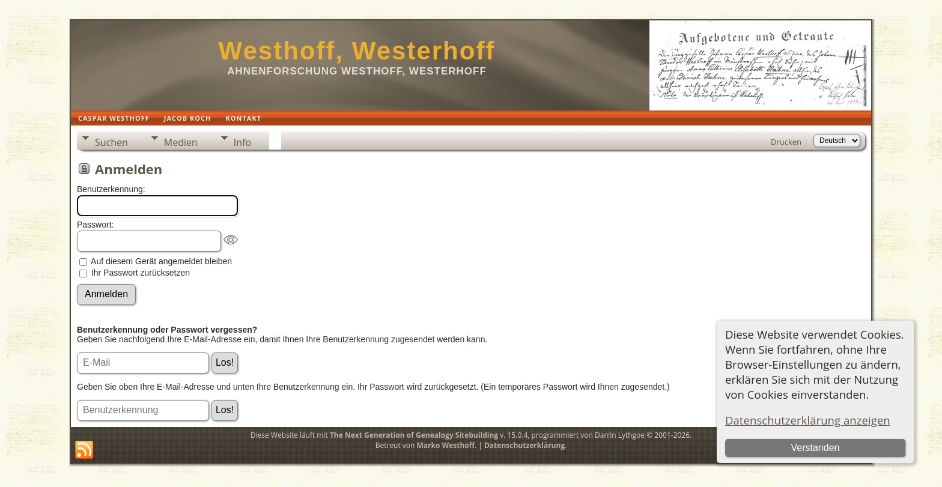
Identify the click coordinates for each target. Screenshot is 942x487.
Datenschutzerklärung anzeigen (807, 420)
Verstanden (815, 448)
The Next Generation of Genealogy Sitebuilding (414, 435)
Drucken (786, 141)
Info (242, 142)
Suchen (111, 142)
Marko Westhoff (446, 445)
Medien (181, 142)
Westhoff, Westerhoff (357, 51)
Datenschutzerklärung (524, 445)
